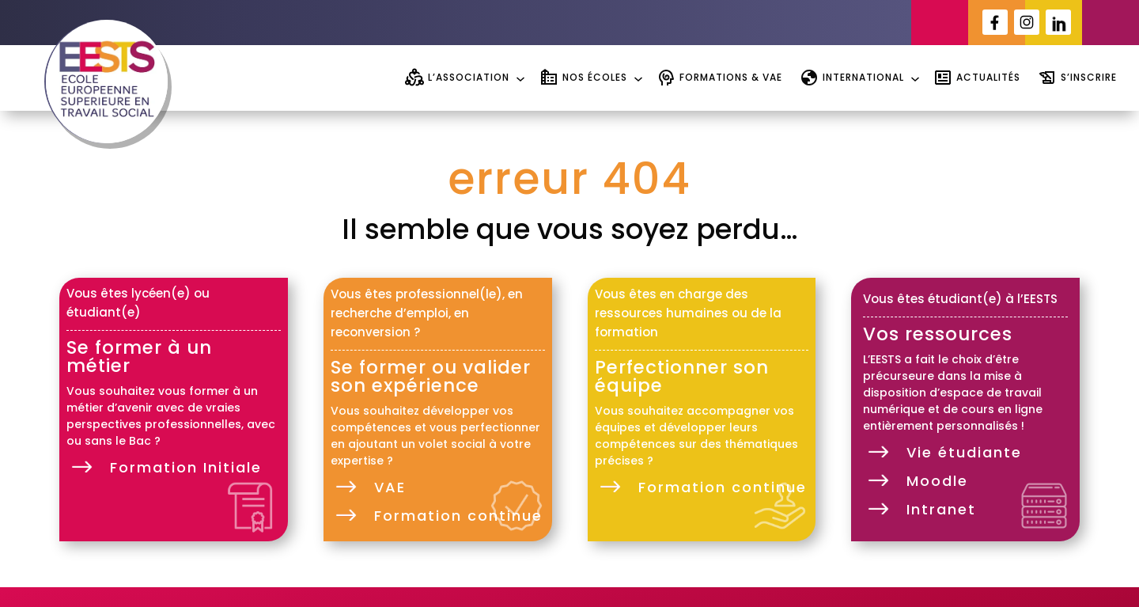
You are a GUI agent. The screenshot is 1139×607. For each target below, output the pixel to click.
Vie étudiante (964, 452)
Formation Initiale (186, 467)
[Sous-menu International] (913, 77)
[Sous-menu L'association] (518, 77)
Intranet (941, 509)
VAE (390, 487)
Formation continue (458, 515)
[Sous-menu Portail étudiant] (656, 22)
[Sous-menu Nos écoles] (636, 77)
